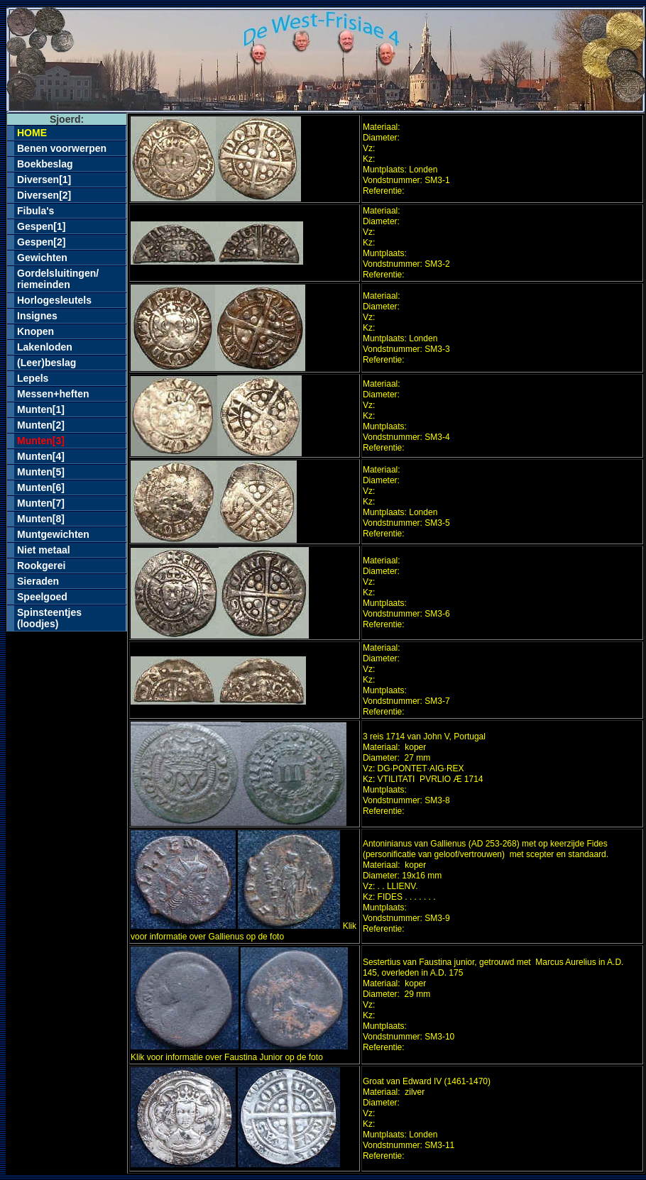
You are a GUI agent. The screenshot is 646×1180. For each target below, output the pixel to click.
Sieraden (38, 581)
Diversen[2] (44, 195)
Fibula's (35, 210)
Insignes (37, 315)
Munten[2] (41, 425)
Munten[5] (41, 472)
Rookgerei (41, 565)
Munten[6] (41, 487)
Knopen (35, 331)
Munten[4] (41, 456)
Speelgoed (42, 596)
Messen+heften (53, 393)
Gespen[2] (41, 242)
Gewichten (42, 257)
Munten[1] (41, 409)
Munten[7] (41, 503)
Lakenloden (44, 347)
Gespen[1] (41, 226)
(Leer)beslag (46, 362)
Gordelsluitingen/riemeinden (58, 279)
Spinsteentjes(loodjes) (49, 618)
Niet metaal (43, 550)
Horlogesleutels (54, 300)
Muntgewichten (53, 534)
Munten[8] (41, 518)
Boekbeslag (45, 164)
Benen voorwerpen (61, 148)
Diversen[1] (44, 179)
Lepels (32, 378)
